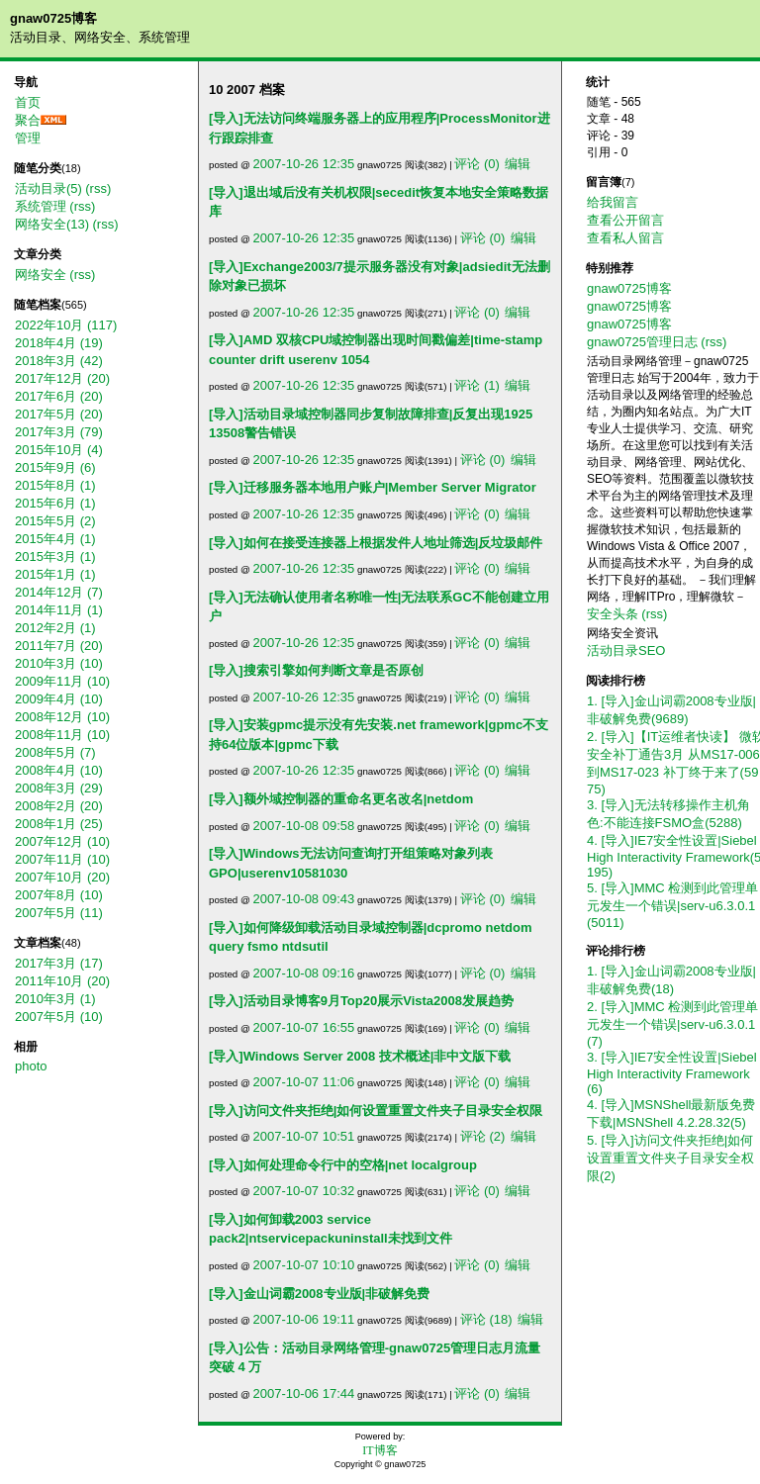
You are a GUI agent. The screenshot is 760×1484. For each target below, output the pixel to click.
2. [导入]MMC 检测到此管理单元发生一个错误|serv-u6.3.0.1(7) (672, 1024)
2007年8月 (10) (59, 894)
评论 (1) (477, 385)
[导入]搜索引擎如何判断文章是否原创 (316, 670)
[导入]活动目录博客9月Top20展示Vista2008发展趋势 (361, 1000)
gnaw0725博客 (53, 18)
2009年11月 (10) (62, 681)
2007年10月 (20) (62, 877)
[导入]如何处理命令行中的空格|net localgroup (343, 1165)
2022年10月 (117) (66, 325)
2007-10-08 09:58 (304, 825)
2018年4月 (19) (59, 342)
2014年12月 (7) (59, 592)
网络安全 (40, 274)
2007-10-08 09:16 (304, 973)
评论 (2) (483, 1136)
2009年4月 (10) (59, 699)
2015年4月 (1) (55, 538)
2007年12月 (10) (62, 841)
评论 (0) (477, 163)
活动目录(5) (48, 188)
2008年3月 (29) (59, 788)
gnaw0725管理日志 (642, 341)
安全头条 (612, 613)
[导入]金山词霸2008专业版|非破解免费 (319, 1293)
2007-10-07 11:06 (304, 1081)
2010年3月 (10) (59, 663)
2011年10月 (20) (62, 981)
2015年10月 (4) (59, 449)
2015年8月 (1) (55, 485)
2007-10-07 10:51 (304, 1136)
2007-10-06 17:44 (304, 1393)
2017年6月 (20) (59, 396)
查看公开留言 (625, 220)
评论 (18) (486, 1319)
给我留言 (612, 202)
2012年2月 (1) (55, 627)
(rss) (98, 188)
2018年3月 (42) (59, 360)
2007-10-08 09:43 (304, 898)
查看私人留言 (625, 238)
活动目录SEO (626, 650)
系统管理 (40, 206)
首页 (28, 102)
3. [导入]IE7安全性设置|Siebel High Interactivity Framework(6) (672, 1073)
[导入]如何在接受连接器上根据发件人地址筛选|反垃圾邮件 (375, 542)
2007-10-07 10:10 (304, 1264)
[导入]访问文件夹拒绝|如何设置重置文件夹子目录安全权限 (375, 1110)
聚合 (28, 120)
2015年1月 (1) (55, 574)
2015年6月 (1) (55, 503)
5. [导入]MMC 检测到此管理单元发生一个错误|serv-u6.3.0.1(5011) (672, 905)
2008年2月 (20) (59, 805)
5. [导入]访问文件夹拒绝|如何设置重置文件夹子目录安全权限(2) (670, 1158)
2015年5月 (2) (55, 520)
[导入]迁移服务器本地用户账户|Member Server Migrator (372, 487)
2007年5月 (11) (59, 912)
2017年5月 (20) (59, 414)
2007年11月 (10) (62, 859)
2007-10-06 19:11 (304, 1319)
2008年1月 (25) (59, 823)
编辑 (517, 163)
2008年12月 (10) (62, 716)
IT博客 (379, 1450)
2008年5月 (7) (55, 752)
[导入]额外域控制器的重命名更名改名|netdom (341, 798)
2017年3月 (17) (59, 963)
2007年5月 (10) (59, 1016)
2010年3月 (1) (55, 998)
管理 (28, 138)
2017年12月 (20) (62, 378)
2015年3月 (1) (55, 556)
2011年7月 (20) (59, 645)
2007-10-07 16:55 (304, 1027)
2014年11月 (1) (59, 610)
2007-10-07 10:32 (304, 1190)
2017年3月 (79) (59, 431)
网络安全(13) (52, 224)
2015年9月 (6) (55, 467)
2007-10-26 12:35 (304, 163)
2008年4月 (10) (59, 770)
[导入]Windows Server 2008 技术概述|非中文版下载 (360, 1056)
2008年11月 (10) (62, 734)
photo (31, 1066)
